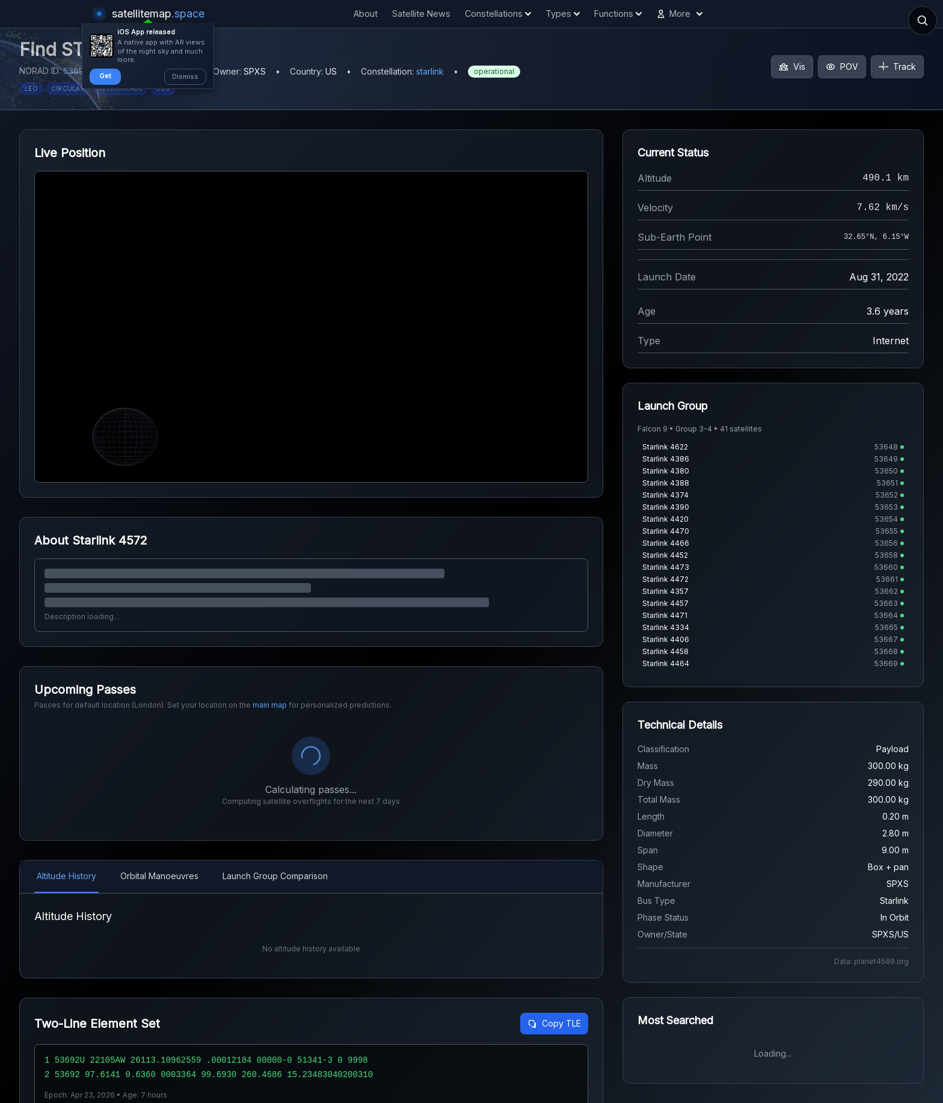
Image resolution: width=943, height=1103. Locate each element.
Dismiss (185, 76)
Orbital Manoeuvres (159, 876)
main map (270, 704)
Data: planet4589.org (871, 961)
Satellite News (421, 13)
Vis (792, 66)
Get (105, 76)
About (366, 13)
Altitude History (66, 876)
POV (842, 66)
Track (897, 66)
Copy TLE (554, 1023)
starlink (430, 71)
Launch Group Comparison (275, 876)
